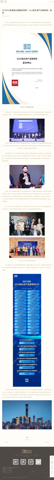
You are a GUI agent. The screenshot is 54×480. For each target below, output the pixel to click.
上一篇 (7, 442)
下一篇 (47, 442)
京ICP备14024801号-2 (24, 477)
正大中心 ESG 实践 (26, 456)
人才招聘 (36, 455)
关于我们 (31, 455)
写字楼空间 (17, 455)
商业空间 (21, 455)
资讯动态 (26, 455)
